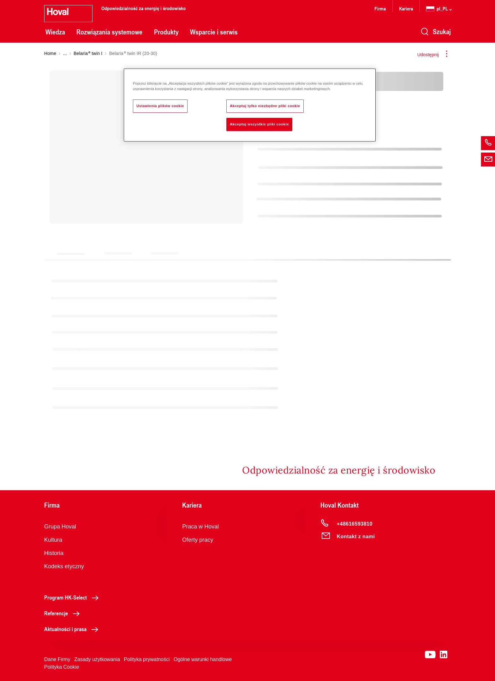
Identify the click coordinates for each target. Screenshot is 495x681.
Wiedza (55, 32)
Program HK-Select (73, 597)
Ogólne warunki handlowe (203, 659)
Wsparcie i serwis (214, 32)
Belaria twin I (88, 53)
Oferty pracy (197, 540)
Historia (53, 553)
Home (50, 53)
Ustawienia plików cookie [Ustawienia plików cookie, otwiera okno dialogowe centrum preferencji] (160, 106)
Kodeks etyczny (64, 566)
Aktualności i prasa (73, 629)
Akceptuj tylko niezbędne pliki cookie (265, 106)
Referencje (63, 613)
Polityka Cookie (61, 667)
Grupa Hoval (60, 526)
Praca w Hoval (200, 526)
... (65, 53)
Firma (380, 8)
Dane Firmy (57, 659)
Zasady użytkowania (97, 659)
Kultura (53, 540)
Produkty (166, 32)
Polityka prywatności (147, 659)
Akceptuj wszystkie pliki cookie (259, 124)
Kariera (406, 8)
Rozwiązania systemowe (109, 32)
